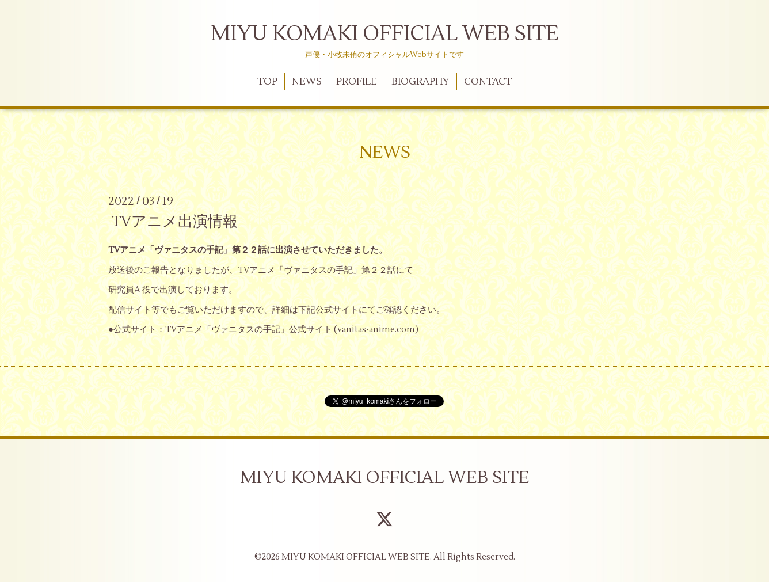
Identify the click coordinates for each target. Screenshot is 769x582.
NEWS (307, 81)
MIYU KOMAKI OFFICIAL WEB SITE (384, 34)
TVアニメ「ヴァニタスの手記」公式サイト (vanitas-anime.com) (291, 329)
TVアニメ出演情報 (174, 221)
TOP (267, 81)
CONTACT (488, 81)
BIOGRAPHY (420, 81)
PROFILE (356, 81)
